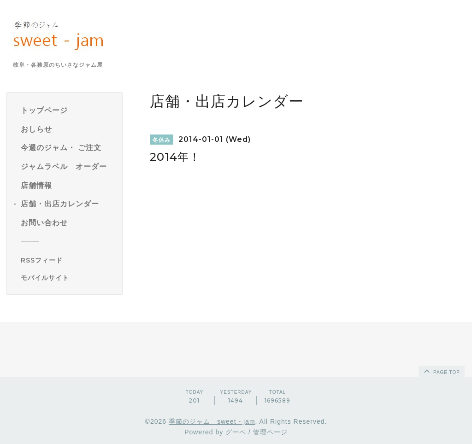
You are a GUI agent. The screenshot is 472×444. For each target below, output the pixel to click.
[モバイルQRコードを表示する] (68, 278)
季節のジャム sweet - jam (212, 421)
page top (441, 370)
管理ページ (270, 432)
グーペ (235, 432)
